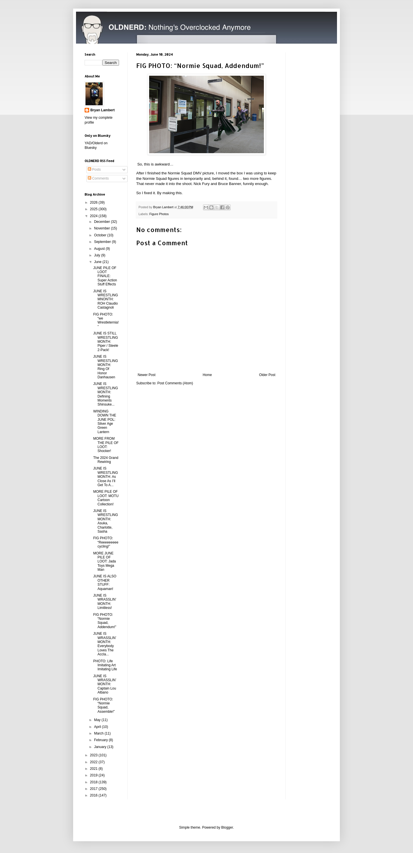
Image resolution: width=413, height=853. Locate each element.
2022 (94, 762)
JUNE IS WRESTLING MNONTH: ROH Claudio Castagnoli (105, 299)
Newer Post (146, 375)
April (98, 727)
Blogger (227, 827)
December (102, 222)
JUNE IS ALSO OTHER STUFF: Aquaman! (104, 582)
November (102, 228)
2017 (94, 789)
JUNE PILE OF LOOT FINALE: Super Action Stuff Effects (105, 276)
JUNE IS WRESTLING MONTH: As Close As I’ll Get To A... (105, 476)
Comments (98, 178)
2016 (94, 795)
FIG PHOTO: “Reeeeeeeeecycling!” (105, 542)
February (101, 740)
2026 (94, 202)
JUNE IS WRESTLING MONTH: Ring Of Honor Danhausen (105, 367)
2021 (94, 769)
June (98, 262)
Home (207, 375)
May (98, 720)
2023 (94, 755)
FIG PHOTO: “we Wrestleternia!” (106, 320)
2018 (94, 782)
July (97, 255)
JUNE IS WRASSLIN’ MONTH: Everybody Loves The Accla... (104, 644)
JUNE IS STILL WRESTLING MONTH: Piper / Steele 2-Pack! (105, 341)
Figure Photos (159, 214)
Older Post (267, 375)
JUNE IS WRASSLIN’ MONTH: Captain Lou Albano (104, 684)
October (100, 235)
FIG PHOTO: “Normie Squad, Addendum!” (104, 621)
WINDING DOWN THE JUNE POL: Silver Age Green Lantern (104, 421)
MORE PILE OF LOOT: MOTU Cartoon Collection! (105, 498)
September (103, 242)
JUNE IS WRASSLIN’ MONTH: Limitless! (104, 601)
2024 (94, 216)
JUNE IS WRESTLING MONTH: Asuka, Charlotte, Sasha (105, 521)
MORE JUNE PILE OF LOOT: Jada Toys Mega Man (104, 561)
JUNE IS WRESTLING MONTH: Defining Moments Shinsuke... (105, 394)
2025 (94, 209)
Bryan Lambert (102, 110)
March (99, 733)
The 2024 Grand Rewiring (105, 460)
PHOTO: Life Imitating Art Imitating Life (105, 665)
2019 (94, 775)
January (100, 747)
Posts (94, 170)
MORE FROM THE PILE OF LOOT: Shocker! (105, 445)
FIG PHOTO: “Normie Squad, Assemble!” (104, 705)
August (100, 249)
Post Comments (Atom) (175, 383)
